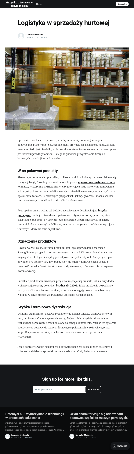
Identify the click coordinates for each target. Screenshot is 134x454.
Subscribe (122, 4)
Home (39, 4)
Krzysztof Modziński (35, 34)
